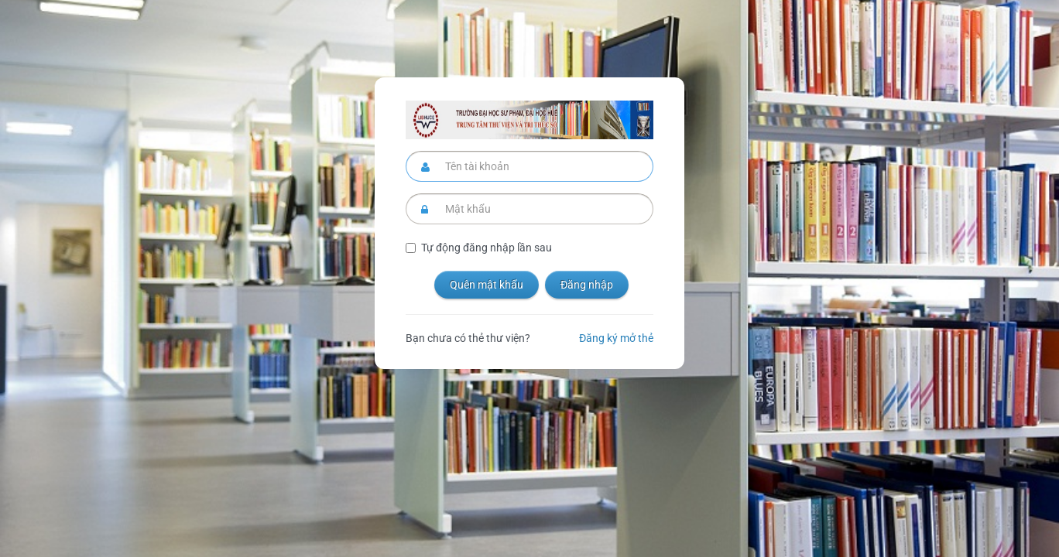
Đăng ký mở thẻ (616, 338)
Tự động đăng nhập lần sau (486, 247)
